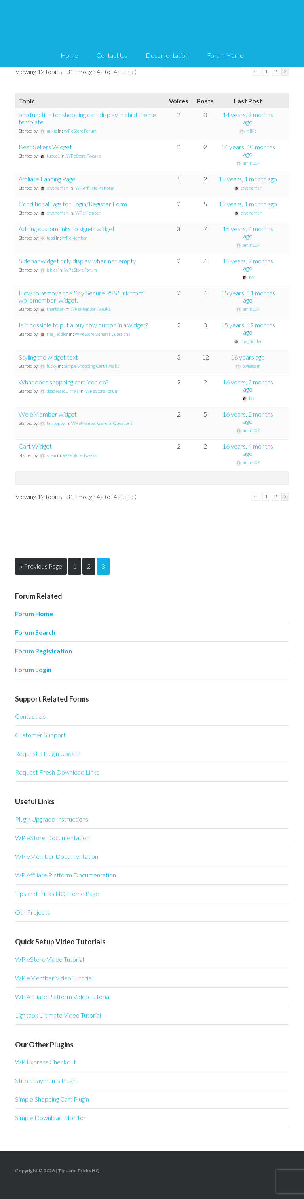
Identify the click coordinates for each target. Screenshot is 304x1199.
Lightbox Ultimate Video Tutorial (58, 1015)
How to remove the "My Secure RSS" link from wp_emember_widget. (81, 296)
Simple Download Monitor (50, 1117)
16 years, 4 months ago (247, 449)
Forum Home (34, 613)
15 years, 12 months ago (248, 328)
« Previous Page (41, 566)
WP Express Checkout (45, 1062)
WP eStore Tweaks (83, 155)
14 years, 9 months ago (247, 118)
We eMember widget (48, 414)
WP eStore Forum (80, 130)
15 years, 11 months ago (248, 296)
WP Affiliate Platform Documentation (65, 875)
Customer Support (40, 734)
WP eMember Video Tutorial (54, 978)
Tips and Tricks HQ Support (152, 24)
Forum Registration (43, 651)
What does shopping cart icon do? (63, 382)
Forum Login (33, 669)
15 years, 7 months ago (247, 264)
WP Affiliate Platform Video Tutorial (62, 996)
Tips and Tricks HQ (78, 1171)
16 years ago (248, 357)
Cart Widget (35, 446)
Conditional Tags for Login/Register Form (73, 203)
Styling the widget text (48, 357)
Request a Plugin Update (48, 753)
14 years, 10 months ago (248, 150)
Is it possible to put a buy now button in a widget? (83, 325)
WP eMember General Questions (102, 423)
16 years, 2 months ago (247, 385)
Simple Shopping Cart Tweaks (91, 366)
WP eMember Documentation (56, 856)
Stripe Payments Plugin (46, 1080)
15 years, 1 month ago (247, 179)
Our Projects (32, 912)
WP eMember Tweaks (90, 309)
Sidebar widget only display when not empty (77, 261)
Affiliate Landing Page (47, 179)
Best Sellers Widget (45, 146)
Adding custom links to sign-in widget (67, 228)
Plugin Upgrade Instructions (51, 819)
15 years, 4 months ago (247, 232)
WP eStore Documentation (52, 837)
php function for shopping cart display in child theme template (87, 118)
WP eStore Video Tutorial (49, 959)
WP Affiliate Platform (94, 187)
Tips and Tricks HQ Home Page (57, 893)
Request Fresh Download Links (57, 772)
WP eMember (88, 212)
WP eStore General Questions (102, 334)
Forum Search (35, 632)
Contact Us (30, 716)
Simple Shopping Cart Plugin (52, 1099)
